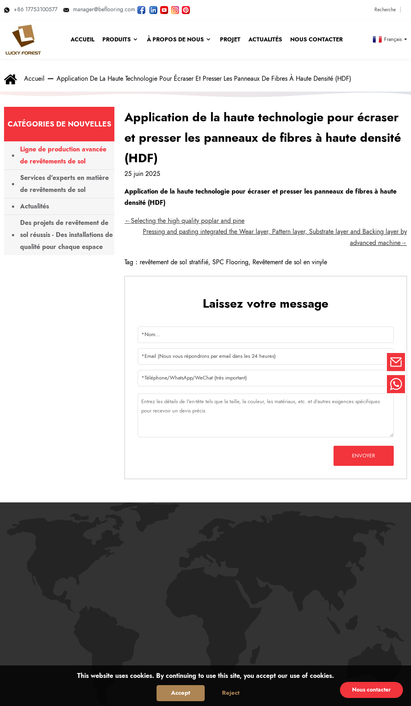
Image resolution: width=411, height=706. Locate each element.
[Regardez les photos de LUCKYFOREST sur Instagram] (175, 9)
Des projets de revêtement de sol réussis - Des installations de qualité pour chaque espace (66, 234)
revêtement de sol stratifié (174, 262)
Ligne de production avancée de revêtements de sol (63, 155)
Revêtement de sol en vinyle (289, 262)
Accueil (34, 78)
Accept (180, 692)
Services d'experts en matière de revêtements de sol (64, 183)
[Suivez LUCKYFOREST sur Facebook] (141, 9)
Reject (231, 692)
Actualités (34, 206)
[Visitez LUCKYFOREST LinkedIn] (153, 9)
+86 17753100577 (30, 9)
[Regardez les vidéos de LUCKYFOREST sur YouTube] (164, 9)
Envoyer (363, 455)
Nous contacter (371, 690)
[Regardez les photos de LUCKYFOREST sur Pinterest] (186, 9)
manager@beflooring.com (99, 9)
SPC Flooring (230, 262)
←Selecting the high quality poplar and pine (184, 220)
